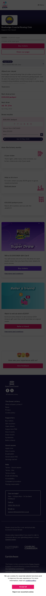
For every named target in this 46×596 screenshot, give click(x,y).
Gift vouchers (10, 424)
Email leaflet (9, 454)
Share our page (23, 52)
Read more (6, 87)
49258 (33, 571)
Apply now (9, 448)
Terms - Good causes (13, 467)
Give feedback (23, 366)
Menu (41, 5)
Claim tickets (10, 426)
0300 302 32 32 (14, 505)
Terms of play (10, 473)
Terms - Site (9, 470)
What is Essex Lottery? (13, 404)
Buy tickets (23, 46)
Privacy (8, 410)
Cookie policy (10, 413)
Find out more (10, 186)
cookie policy (31, 580)
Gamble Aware (10, 539)
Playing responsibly (12, 484)
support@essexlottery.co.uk (18, 512)
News (7, 407)
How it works (10, 432)
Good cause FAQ (11, 457)
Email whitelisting (11, 476)
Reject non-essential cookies (23, 592)
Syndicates (9, 437)
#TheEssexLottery (12, 394)
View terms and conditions (13, 273)
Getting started (11, 459)
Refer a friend (23, 326)
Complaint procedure (13, 481)
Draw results (9, 435)
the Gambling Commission (14, 569)
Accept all (23, 587)
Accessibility (9, 479)
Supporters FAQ (11, 429)
